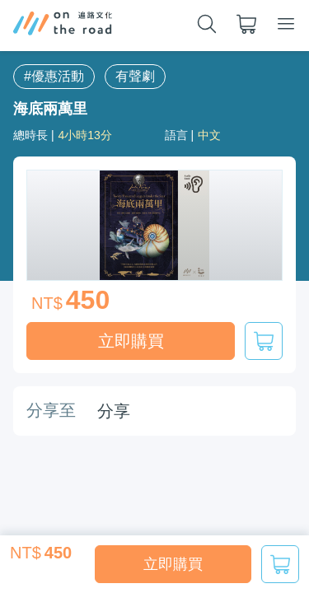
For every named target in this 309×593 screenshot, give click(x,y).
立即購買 (173, 564)
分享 (113, 411)
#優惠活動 (54, 76)
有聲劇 (135, 76)
